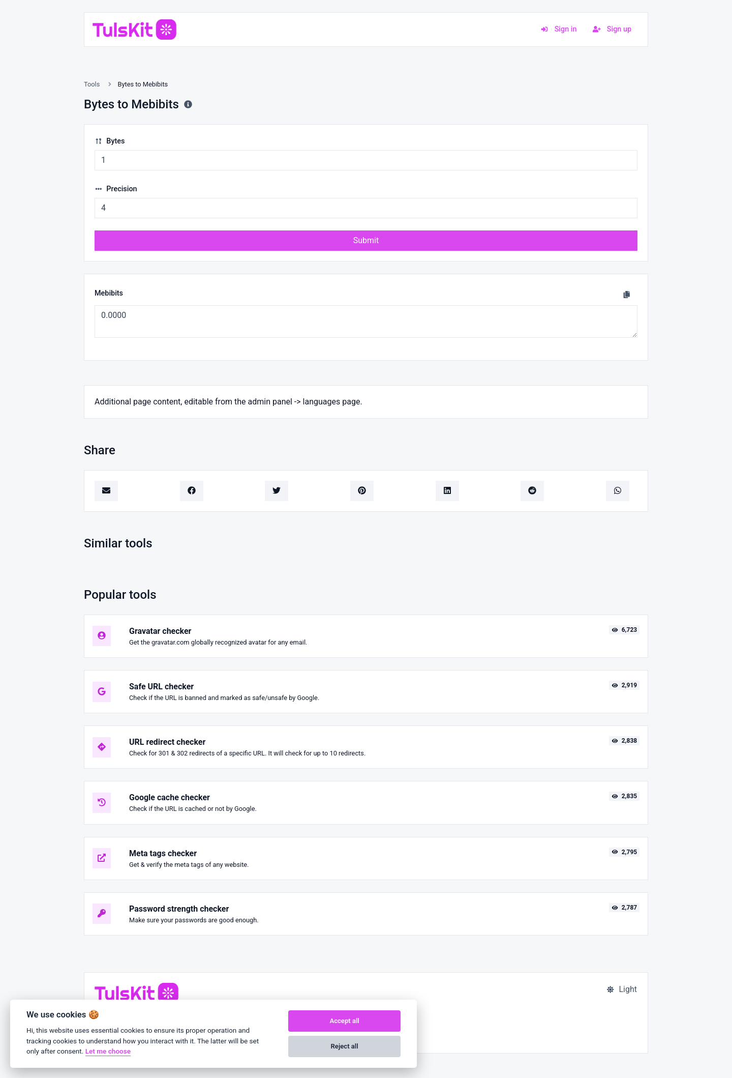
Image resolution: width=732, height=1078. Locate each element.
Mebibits (109, 293)
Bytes (110, 141)
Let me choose (108, 1051)
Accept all (344, 1021)
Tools (92, 84)
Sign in (558, 29)
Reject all (344, 1046)
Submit (366, 240)
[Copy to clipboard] (627, 294)
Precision (116, 189)
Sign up (612, 29)
